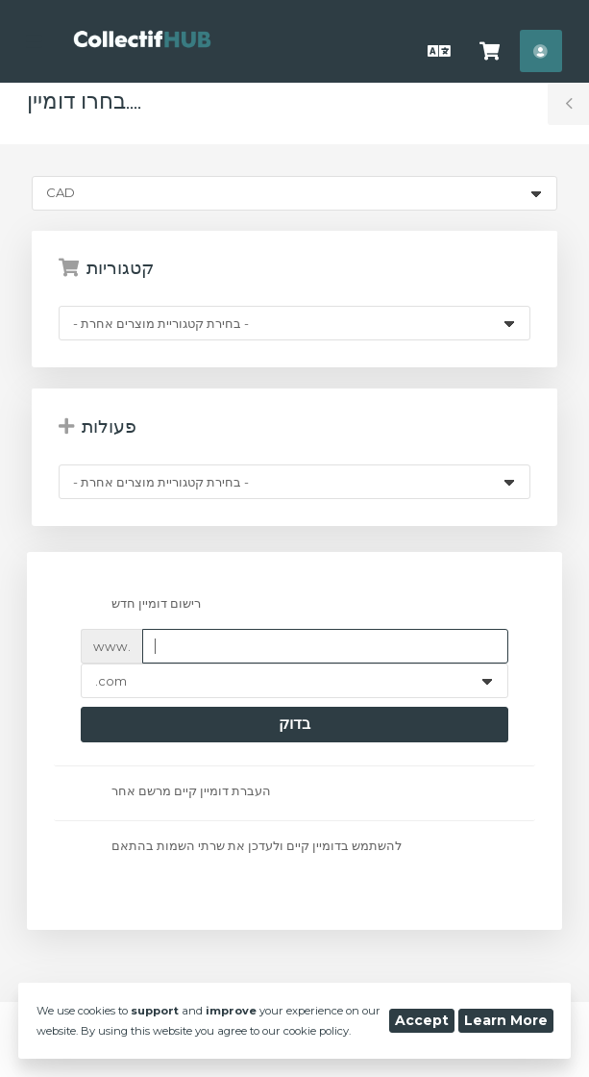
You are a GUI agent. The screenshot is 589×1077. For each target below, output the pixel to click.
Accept (422, 1020)
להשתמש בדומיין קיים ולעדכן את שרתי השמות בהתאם (241, 847)
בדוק (294, 723)
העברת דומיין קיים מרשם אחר (175, 791)
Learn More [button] (506, 1020)
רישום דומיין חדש (140, 604)
